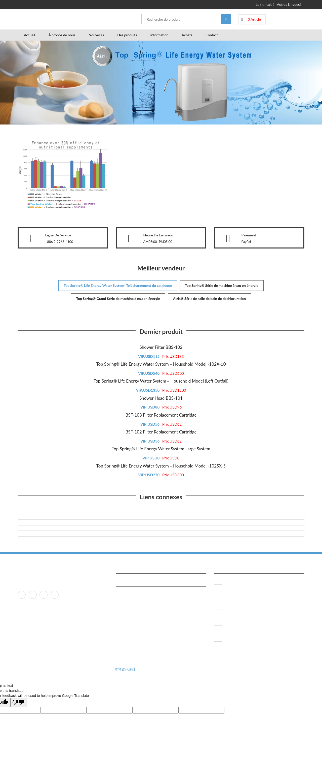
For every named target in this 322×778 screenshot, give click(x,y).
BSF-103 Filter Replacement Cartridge (160, 415)
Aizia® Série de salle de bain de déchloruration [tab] (209, 298)
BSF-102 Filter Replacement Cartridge (160, 431)
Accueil (29, 35)
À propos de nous (61, 35)
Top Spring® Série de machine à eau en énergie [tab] (221, 285)
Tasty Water (127, 602)
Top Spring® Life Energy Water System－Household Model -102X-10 (161, 364)
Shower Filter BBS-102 (161, 347)
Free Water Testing (132, 592)
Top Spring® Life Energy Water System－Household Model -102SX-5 (161, 466)
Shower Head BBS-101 (161, 398)
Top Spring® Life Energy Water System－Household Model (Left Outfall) (161, 381)
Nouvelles (96, 35)
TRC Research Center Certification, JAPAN (149, 581)
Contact (212, 35)
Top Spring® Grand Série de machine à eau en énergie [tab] (118, 298)
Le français (265, 4)
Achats (187, 35)
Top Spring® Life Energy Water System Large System (161, 448)
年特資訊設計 (125, 669)
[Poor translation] (18, 702)
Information (159, 35)
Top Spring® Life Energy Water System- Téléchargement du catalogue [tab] (118, 285)
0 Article (254, 19)
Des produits (127, 35)
